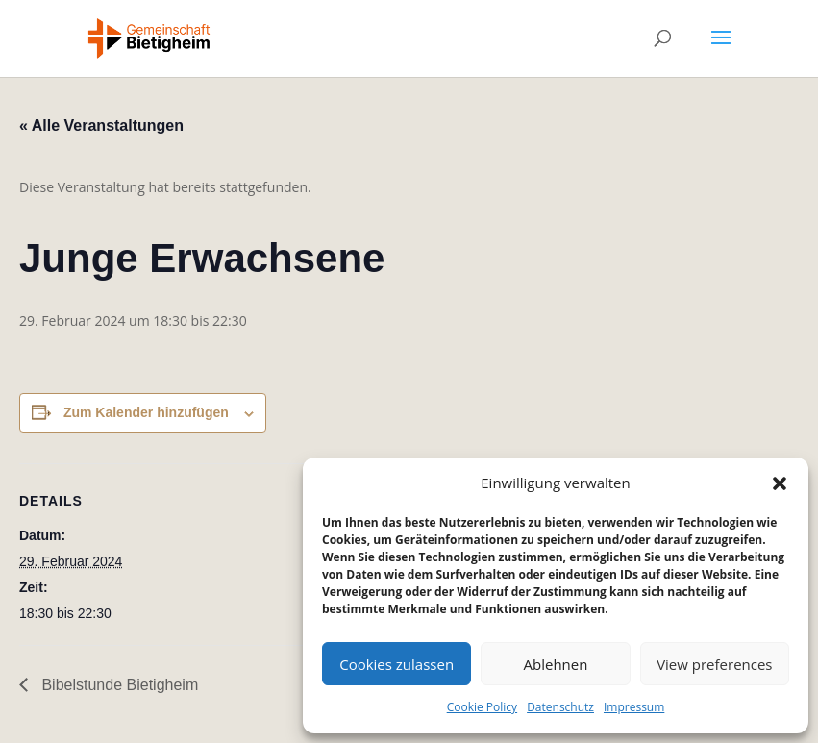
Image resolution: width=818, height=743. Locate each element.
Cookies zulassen (396, 664)
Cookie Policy (482, 707)
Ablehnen (556, 664)
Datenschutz (560, 707)
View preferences (714, 664)
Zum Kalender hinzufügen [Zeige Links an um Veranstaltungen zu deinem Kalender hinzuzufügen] (146, 412)
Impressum (634, 707)
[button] (779, 483)
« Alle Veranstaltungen (101, 125)
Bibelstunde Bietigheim (117, 685)
